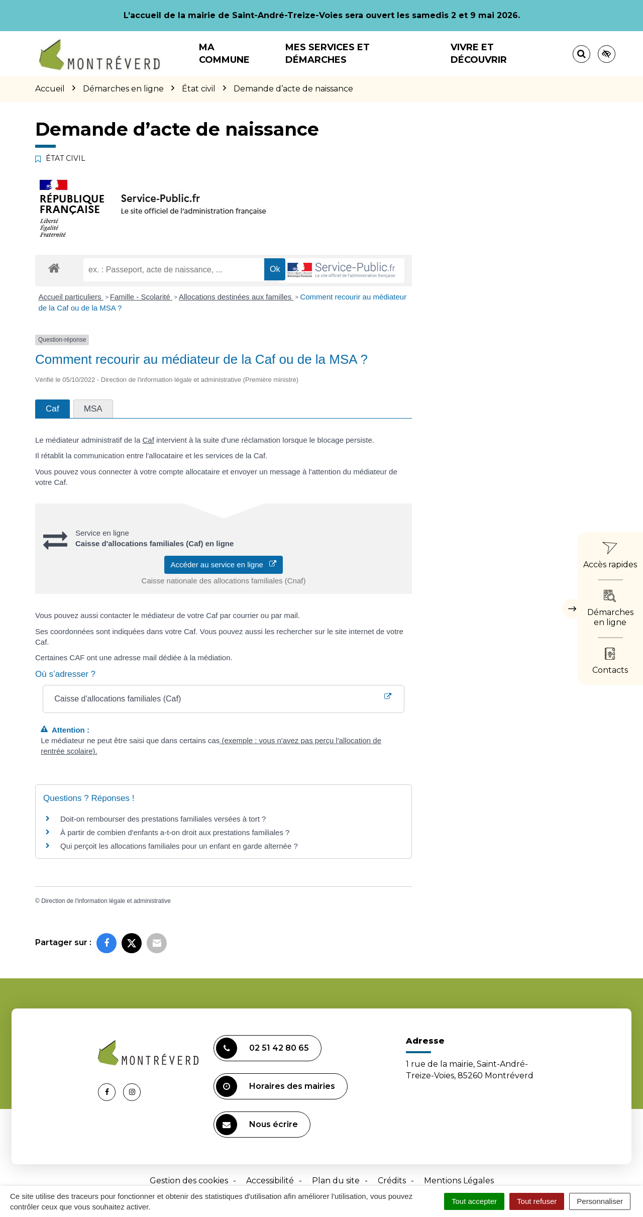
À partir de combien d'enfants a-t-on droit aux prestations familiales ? (174, 832)
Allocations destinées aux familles (236, 296)
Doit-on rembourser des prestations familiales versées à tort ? (163, 819)
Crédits (392, 1180)
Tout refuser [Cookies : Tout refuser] (537, 1201)
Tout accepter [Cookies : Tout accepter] (474, 1201)
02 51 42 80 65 (262, 1048)
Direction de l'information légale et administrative (106, 900)
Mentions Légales (459, 1180)
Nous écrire (257, 1124)
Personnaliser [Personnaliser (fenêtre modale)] (600, 1201)
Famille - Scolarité (141, 296)
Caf (148, 440)
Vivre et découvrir (479, 53)
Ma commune (224, 53)
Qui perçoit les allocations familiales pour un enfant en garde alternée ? (179, 846)
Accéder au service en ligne (224, 564)
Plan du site (336, 1180)
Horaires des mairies (275, 1086)
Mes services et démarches (327, 53)
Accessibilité (270, 1180)
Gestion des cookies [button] (189, 1180)
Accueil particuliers (71, 296)
